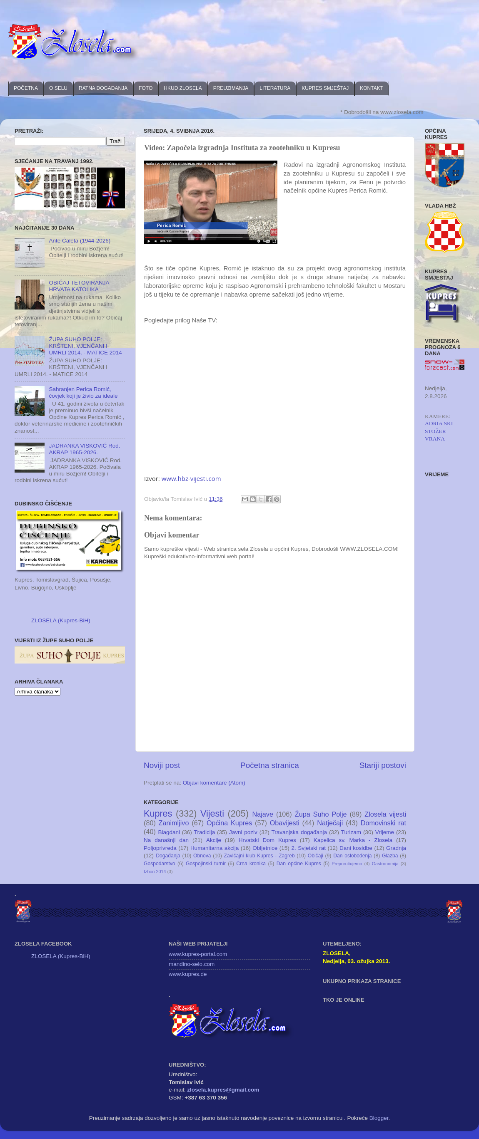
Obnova (202, 856)
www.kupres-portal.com (198, 954)
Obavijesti (284, 823)
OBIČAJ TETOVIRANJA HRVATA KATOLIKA (79, 286)
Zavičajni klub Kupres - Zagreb (259, 856)
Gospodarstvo (159, 864)
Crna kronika (251, 864)
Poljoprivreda (160, 848)
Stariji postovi (382, 765)
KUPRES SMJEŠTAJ (325, 88)
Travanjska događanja (299, 832)
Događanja (168, 856)
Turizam (351, 832)
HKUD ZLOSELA (183, 88)
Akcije (213, 840)
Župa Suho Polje (321, 814)
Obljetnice (264, 848)
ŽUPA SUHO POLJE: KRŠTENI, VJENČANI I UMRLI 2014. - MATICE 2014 (85, 346)
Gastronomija (385, 863)
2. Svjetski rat (308, 848)
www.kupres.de (188, 974)
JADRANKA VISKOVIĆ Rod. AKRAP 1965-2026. (84, 449)
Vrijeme (384, 832)
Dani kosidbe (355, 848)
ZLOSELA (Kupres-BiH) (60, 620)
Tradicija (204, 832)
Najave (262, 814)
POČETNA (26, 88)
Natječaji (330, 823)
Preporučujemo (347, 863)
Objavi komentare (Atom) (214, 783)
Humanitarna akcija (214, 848)
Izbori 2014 (155, 871)
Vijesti (212, 813)
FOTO (145, 88)
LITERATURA (274, 88)
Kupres (158, 813)
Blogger (379, 1118)
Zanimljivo (174, 823)
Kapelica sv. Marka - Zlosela (353, 840)
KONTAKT (371, 88)
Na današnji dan (166, 840)
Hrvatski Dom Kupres (267, 840)
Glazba (390, 856)
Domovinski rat (383, 823)
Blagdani (169, 832)
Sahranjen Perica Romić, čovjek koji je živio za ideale (83, 392)
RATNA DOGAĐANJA (103, 88)
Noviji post (162, 765)
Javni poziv (243, 832)
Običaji (315, 856)
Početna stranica (269, 765)
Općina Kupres (229, 823)
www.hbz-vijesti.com (191, 478)
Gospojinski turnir (206, 864)
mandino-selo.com (192, 964)
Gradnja (396, 848)
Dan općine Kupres (299, 864)
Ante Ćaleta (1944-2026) (79, 241)
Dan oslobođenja (352, 856)
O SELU (58, 88)
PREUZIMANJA (231, 88)
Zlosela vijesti (385, 814)
